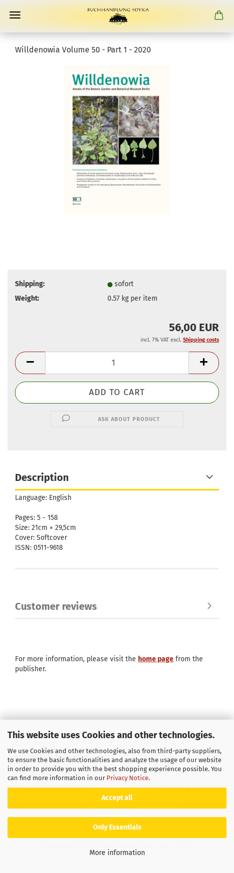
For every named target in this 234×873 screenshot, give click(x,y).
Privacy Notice (127, 778)
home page (156, 659)
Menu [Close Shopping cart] (15, 14)
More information (117, 853)
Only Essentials (117, 827)
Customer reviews (56, 606)
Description (42, 477)
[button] (30, 363)
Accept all (117, 798)
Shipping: (29, 284)
